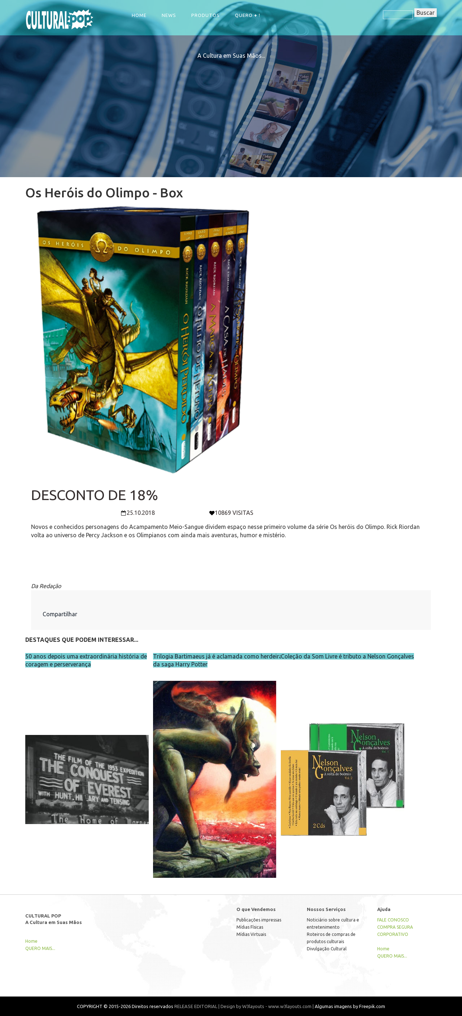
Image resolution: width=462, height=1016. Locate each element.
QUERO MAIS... (40, 948)
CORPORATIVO (392, 934)
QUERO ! (247, 15)
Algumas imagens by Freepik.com (350, 1006)
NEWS (169, 15)
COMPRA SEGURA (395, 927)
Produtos (205, 15)
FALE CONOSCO (393, 920)
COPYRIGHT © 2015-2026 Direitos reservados (125, 1006)
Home (139, 15)
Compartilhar (60, 614)
